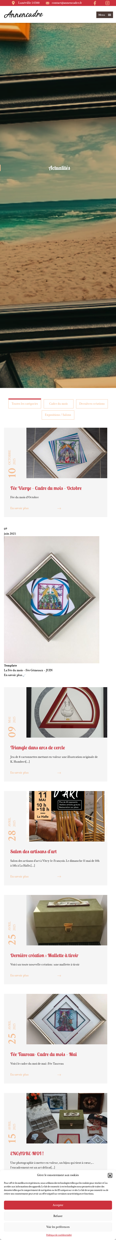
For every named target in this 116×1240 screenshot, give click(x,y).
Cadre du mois (58, 404)
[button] (110, 1175)
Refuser (58, 1216)
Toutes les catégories (25, 404)
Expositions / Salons (58, 415)
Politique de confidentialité (59, 1235)
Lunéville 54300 (29, 3)
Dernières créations (92, 404)
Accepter (58, 1205)
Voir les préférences (58, 1227)
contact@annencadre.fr (67, 3)
